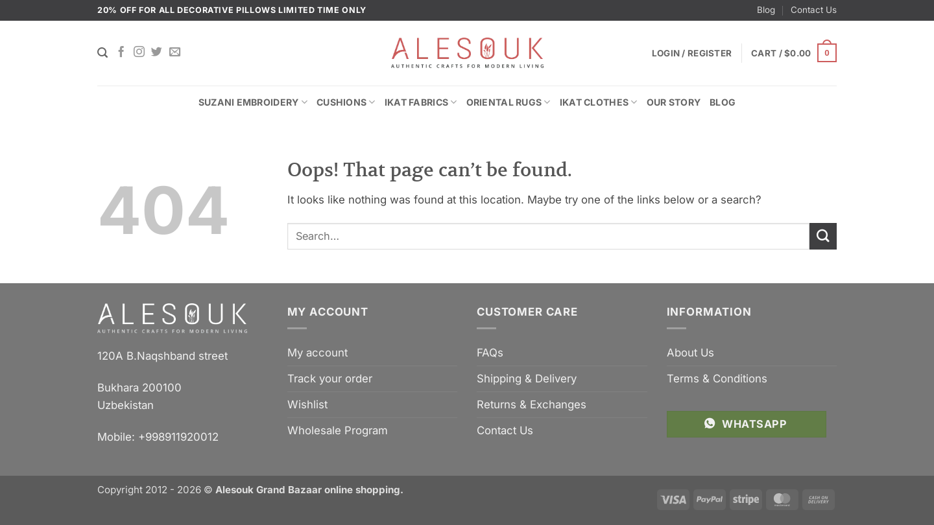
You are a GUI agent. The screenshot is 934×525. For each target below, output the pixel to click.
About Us (690, 352)
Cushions (346, 102)
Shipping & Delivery (527, 378)
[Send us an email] (174, 52)
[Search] (102, 52)
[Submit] (823, 236)
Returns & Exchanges (531, 404)
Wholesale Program (337, 430)
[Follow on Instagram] (139, 52)
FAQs (490, 352)
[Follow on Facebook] (120, 52)
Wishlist (307, 404)
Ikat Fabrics (421, 102)
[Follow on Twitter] (156, 52)
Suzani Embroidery (252, 102)
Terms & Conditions (717, 378)
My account (317, 352)
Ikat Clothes (599, 102)
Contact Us (814, 10)
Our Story (674, 102)
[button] (794, 53)
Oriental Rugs (508, 102)
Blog (766, 10)
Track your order (329, 378)
